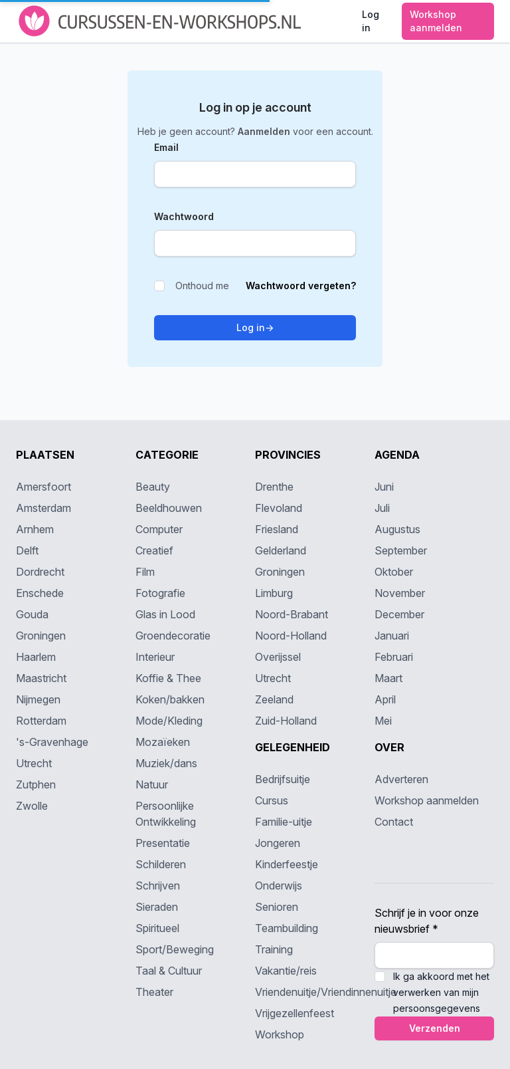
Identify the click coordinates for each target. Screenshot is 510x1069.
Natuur (151, 784)
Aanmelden (265, 131)
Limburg (274, 593)
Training (274, 949)
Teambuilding (286, 928)
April (385, 699)
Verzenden (434, 1028)
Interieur (155, 656)
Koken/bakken (170, 699)
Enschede (40, 593)
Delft (27, 550)
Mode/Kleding (169, 720)
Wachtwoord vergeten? (301, 285)
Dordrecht (40, 571)
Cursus (271, 800)
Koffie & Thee (168, 678)
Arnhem (35, 529)
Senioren (276, 906)
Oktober (394, 571)
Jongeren (277, 843)
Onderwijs (278, 885)
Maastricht (41, 678)
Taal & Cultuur (168, 970)
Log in (255, 327)
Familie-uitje (283, 821)
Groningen (41, 635)
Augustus (397, 529)
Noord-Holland (291, 635)
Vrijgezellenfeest (294, 1013)
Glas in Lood (165, 614)
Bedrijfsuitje (282, 779)
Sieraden (156, 906)
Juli (382, 508)
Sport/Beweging (174, 949)
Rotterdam (41, 720)
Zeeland (274, 699)
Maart (388, 678)
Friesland (276, 529)
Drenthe (274, 486)
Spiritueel (157, 928)
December (399, 614)
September (401, 550)
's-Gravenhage (52, 742)
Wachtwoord (184, 216)
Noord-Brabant (291, 614)
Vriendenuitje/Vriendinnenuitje (325, 992)
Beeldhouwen (168, 508)
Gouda (32, 614)
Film (145, 571)
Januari (392, 635)
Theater (154, 992)
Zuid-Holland (286, 720)
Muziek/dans (166, 763)
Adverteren (401, 779)
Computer (159, 529)
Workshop (279, 1034)
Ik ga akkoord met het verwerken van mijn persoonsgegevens (441, 992)
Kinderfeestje (286, 864)
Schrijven (157, 885)
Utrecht (34, 763)
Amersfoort (43, 486)
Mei (383, 720)
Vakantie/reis (286, 970)
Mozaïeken (162, 742)
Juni (384, 486)
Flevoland (278, 508)
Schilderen (160, 864)
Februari (394, 656)
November (400, 593)
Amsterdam (43, 508)
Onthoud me (191, 285)
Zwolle (32, 805)
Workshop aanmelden (427, 800)
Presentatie (162, 843)
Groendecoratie (173, 635)
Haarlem (36, 656)
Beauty (152, 486)
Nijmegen (38, 699)
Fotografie (160, 593)
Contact (394, 821)
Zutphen (36, 784)
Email (166, 147)
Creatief (154, 550)
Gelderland (280, 550)
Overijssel (278, 656)
